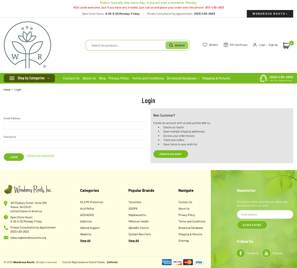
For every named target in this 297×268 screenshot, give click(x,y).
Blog (102, 78)
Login (259, 45)
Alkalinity (85, 234)
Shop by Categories (31, 78)
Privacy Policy (119, 78)
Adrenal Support (90, 227)
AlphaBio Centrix (138, 227)
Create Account (170, 154)
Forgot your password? (41, 155)
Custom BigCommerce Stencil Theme (83, 262)
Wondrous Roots (270, 13)
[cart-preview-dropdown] (286, 45)
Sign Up (273, 44)
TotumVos (134, 202)
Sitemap (183, 240)
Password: (10, 136)
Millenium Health (138, 221)
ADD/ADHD (87, 215)
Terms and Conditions (148, 78)
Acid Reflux (87, 208)
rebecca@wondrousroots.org (28, 237)
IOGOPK (133, 208)
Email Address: (12, 118)
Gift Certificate (235, 45)
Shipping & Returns (216, 78)
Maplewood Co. (137, 215)
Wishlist (210, 45)
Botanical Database (183, 78)
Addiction (86, 221)
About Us (89, 78)
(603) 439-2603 (281, 78)
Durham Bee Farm (139, 234)
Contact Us (71, 78)
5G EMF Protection (91, 202)
